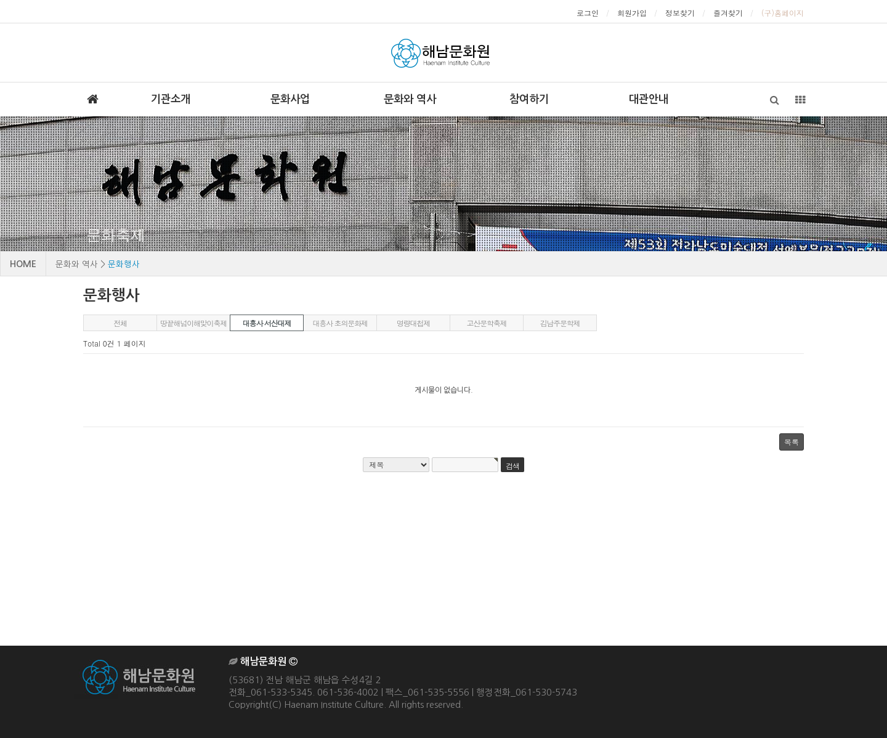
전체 (120, 323)
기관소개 (170, 99)
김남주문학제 (560, 323)
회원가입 (632, 12)
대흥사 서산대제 (267, 323)
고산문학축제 (487, 323)
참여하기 (529, 99)
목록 (791, 441)
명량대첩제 (413, 323)
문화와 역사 (410, 99)
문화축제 (115, 235)
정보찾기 (680, 12)
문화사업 (290, 99)
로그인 (588, 12)
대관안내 (648, 99)
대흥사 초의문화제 (339, 323)
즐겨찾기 (728, 12)
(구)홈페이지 (782, 12)
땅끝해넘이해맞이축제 (193, 323)
